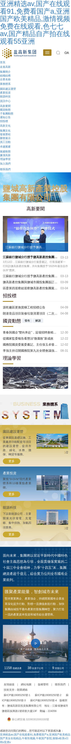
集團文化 (5, 130)
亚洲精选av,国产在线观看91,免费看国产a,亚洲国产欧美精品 (35, 734)
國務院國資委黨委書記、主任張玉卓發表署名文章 (30, 344)
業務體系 (5, 83)
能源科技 (5, 96)
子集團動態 (6, 113)
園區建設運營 (8, 88)
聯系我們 (5, 169)
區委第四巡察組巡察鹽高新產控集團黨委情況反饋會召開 (30, 288)
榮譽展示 (5, 138)
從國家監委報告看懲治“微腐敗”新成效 (28, 338)
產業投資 (5, 92)
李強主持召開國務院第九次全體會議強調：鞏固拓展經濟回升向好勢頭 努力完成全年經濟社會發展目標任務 (30, 350)
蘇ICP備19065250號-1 (17, 695)
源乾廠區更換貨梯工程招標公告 (24, 307)
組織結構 (5, 75)
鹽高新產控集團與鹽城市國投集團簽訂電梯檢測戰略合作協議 (30, 282)
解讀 (38, 320)
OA (67, 52)
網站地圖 (26, 684)
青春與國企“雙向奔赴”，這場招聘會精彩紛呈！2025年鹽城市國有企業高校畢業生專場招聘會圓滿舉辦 (30, 332)
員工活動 (5, 141)
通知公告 (5, 117)
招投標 (4, 121)
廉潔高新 (5, 155)
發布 (27, 320)
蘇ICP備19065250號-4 (43, 700)
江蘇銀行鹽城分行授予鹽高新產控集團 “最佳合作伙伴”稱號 (30, 276)
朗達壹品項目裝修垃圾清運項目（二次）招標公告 (30, 313)
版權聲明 (43, 684)
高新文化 (5, 125)
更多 (12, 461)
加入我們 (5, 163)
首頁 (2, 62)
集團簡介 (5, 71)
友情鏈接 (9, 684)
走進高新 (5, 66)
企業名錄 (5, 79)
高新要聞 (5, 105)
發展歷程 (5, 134)
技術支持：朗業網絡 (16, 689)
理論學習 (5, 159)
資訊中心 (5, 100)
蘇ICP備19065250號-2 (48, 695)
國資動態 (5, 109)
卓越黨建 (5, 146)
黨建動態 (5, 151)
